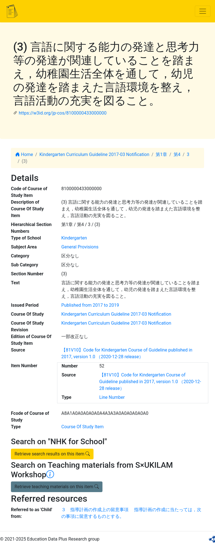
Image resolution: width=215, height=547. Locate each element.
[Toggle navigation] (203, 11)
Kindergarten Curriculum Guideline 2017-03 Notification (94, 154)
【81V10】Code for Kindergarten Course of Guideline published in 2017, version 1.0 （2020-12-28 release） (150, 381)
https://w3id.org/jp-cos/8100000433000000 (62, 113)
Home (24, 154)
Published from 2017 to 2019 (90, 305)
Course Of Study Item (82, 426)
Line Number (112, 397)
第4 (177, 154)
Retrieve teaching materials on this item (57, 486)
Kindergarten (74, 238)
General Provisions (80, 247)
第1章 (161, 154)
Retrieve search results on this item (52, 454)
